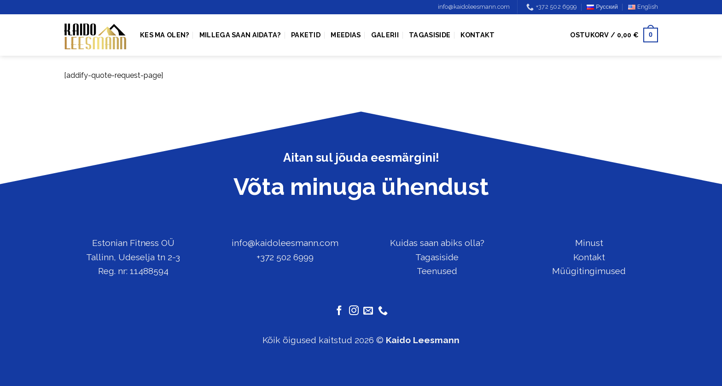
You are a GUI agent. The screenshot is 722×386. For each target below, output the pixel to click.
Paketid (305, 35)
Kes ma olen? (164, 35)
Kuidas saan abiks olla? (437, 243)
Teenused (437, 271)
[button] (614, 35)
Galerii (385, 35)
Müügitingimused (589, 271)
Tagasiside (429, 35)
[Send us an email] (368, 311)
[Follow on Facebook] (339, 311)
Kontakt (477, 35)
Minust (589, 243)
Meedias (346, 35)
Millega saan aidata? (240, 35)
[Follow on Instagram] (354, 311)
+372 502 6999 (285, 257)
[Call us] (383, 311)
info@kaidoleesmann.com (474, 6)
